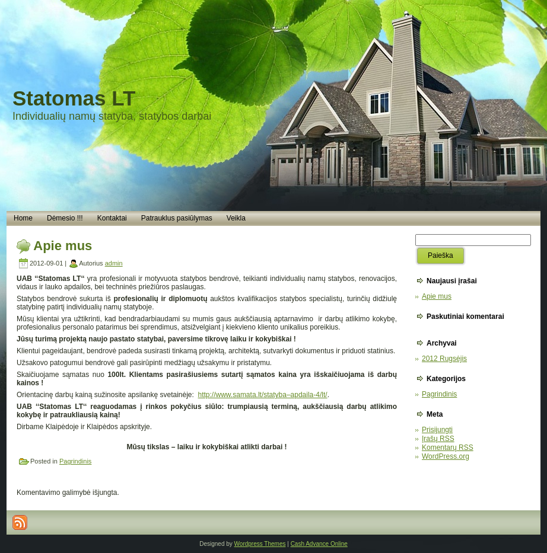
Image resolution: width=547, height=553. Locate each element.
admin (114, 263)
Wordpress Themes (260, 544)
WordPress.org (445, 456)
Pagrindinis (75, 461)
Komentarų (447, 447)
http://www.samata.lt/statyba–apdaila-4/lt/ (262, 395)
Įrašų (438, 438)
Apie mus (62, 245)
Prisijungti (437, 430)
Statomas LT (73, 98)
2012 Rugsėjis (444, 358)
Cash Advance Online (319, 544)
